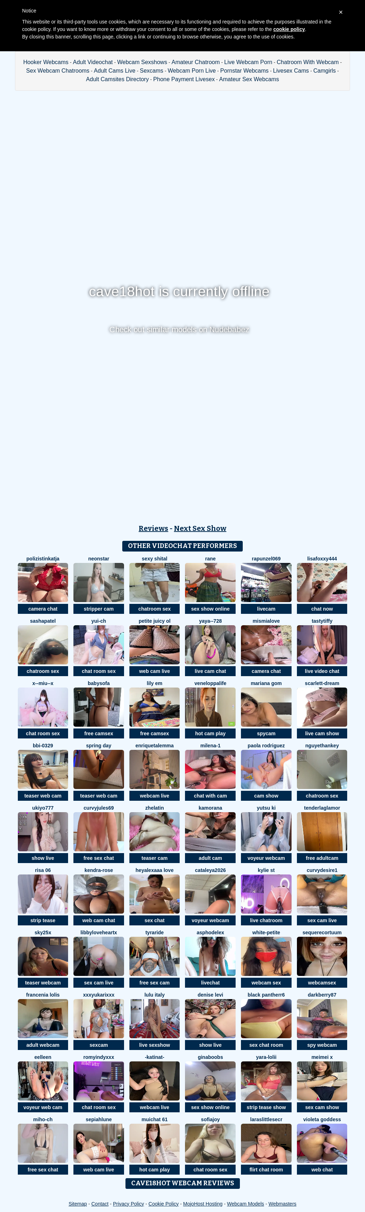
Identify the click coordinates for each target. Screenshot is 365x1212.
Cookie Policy (164, 1204)
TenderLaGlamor (322, 808)
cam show (266, 796)
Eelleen (43, 1057)
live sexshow (154, 1045)
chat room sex (99, 671)
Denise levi (210, 995)
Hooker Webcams (45, 62)
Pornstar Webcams (244, 71)
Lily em (155, 683)
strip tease (42, 920)
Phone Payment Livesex (184, 79)
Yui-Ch (98, 621)
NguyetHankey (322, 745)
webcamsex (322, 983)
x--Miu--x (42, 683)
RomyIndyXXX (98, 1057)
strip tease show (266, 1107)
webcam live (154, 796)
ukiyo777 (42, 808)
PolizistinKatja (43, 558)
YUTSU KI (266, 808)
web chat (322, 1169)
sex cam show (322, 1107)
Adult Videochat (93, 62)
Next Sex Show (200, 528)
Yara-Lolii (266, 1057)
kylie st (266, 870)
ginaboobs (210, 1057)
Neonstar (98, 558)
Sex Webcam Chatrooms (57, 71)
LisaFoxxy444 (322, 558)
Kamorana (210, 808)
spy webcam (322, 1045)
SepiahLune (99, 1119)
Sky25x (43, 932)
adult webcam (43, 1045)
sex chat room (266, 1045)
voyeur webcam (266, 858)
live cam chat (210, 671)
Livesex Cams (291, 71)
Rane (210, 558)
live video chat (322, 671)
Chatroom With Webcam (308, 62)
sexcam (98, 1045)
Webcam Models (245, 1204)
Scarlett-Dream (322, 683)
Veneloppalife (210, 683)
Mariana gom (266, 683)
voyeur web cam (43, 1107)
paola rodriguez (266, 745)
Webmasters (282, 1204)
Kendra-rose (98, 870)
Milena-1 (210, 745)
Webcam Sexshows (142, 62)
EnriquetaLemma (154, 745)
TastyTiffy (322, 621)
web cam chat (98, 920)
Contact (99, 1204)
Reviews (153, 528)
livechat (210, 983)
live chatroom (266, 920)
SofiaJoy (210, 1119)
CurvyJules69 (99, 808)
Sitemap (77, 1204)
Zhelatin (154, 808)
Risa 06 (43, 870)
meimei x (322, 1057)
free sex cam (154, 983)
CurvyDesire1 (322, 870)
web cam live (154, 671)
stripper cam (99, 609)
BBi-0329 (43, 745)
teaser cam (155, 858)
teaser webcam (43, 983)
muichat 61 (155, 1119)
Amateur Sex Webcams (249, 79)
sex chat (155, 920)
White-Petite (266, 932)
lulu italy (154, 995)
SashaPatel (43, 621)
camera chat (42, 609)
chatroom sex (154, 609)
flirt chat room (266, 1169)
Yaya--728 (210, 621)
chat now (322, 609)
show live (43, 858)
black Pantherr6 (266, 995)
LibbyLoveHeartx (99, 932)
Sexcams (151, 71)
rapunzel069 (266, 558)
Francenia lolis (43, 995)
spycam (266, 733)
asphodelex (210, 932)
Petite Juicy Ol (154, 621)
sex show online (210, 609)
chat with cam (210, 796)
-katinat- (154, 1057)
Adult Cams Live (114, 71)
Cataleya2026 (210, 870)
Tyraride (154, 932)
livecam (266, 609)
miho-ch (42, 1119)
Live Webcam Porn (248, 62)
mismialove (266, 621)
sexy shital (155, 558)
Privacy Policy (128, 1204)
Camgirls (324, 71)
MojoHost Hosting (203, 1204)
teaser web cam (42, 796)
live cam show (322, 733)
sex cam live (322, 920)
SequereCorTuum (322, 932)
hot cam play (210, 733)
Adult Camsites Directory (117, 79)
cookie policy (289, 29)
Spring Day (99, 745)
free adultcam (322, 858)
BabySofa (98, 683)
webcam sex (266, 983)
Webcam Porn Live (192, 71)
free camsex (98, 733)
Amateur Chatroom (195, 62)
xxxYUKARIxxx (98, 995)
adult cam (210, 858)
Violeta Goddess (322, 1119)
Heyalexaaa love (154, 870)
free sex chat (98, 858)
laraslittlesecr (266, 1119)
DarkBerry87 (322, 995)
